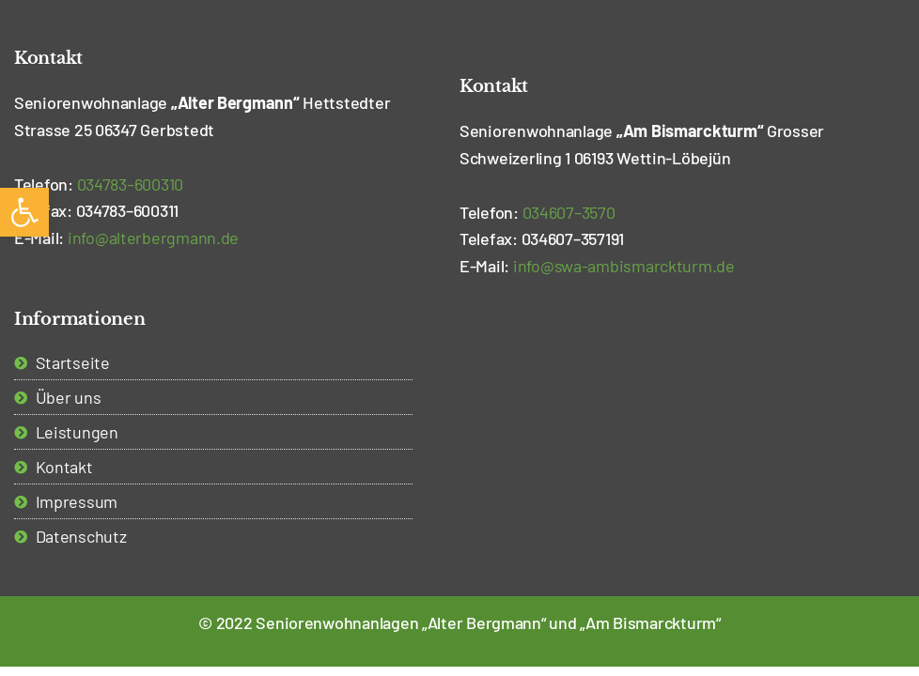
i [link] (153, 237)
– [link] (130, 184)
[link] (24, 212)
